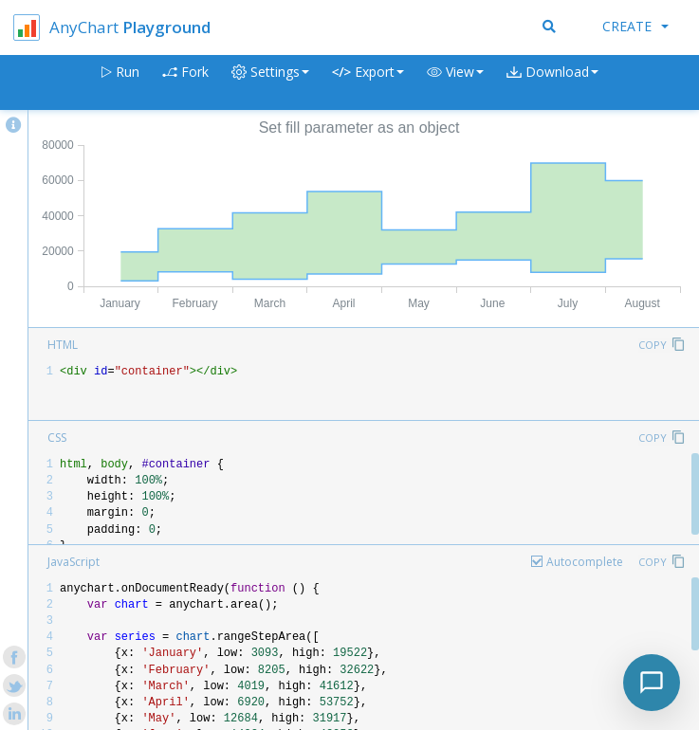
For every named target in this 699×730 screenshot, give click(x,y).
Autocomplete (584, 562)
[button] (455, 83)
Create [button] (635, 26)
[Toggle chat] (651, 682)
